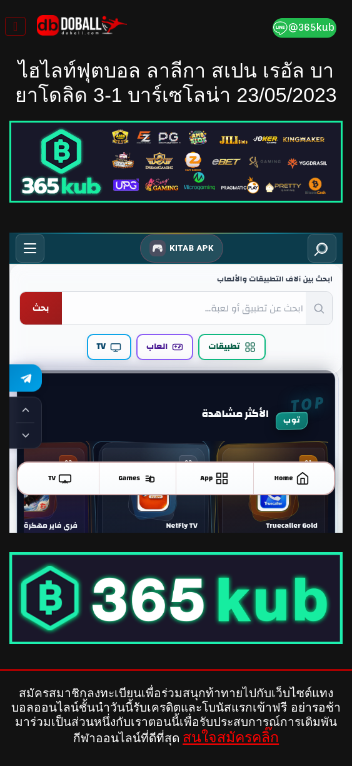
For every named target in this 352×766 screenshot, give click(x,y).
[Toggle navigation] (15, 26)
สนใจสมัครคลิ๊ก (231, 737)
